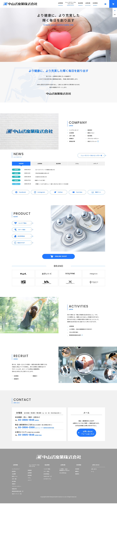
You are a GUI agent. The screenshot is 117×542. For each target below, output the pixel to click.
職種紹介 (36, 404)
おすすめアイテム (47, 509)
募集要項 (17, 408)
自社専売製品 (46, 504)
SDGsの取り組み (75, 357)
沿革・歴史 (73, 139)
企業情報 (14, 495)
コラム (29, 507)
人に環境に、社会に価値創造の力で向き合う (83, 353)
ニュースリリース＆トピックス (32, 495)
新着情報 (30, 499)
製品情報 (30, 504)
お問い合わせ (94, 495)
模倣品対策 (73, 148)
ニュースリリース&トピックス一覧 (91, 163)
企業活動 (72, 349)
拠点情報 (91, 139)
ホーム (92, 502)
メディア (29, 509)
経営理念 (91, 131)
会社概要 (72, 135)
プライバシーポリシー (94, 144)
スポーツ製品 (46, 502)
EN (115, 14)
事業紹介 (72, 144)
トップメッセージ (75, 131)
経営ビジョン (92, 135)
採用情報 (17, 404)
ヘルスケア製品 (47, 499)
